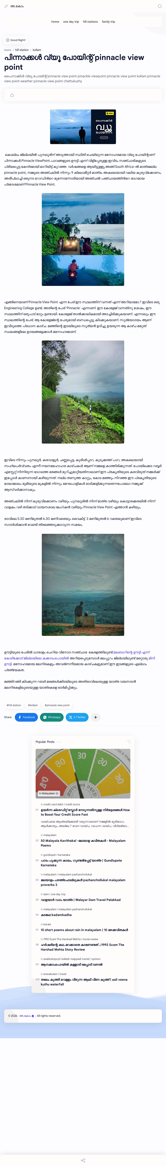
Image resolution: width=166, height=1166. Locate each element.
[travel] (63, 974)
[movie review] (90, 939)
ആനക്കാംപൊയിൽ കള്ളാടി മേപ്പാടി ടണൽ (71, 964)
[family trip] (108, 21)
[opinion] (96, 959)
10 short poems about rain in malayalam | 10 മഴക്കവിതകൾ (84, 930)
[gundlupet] (50, 855)
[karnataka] (64, 855)
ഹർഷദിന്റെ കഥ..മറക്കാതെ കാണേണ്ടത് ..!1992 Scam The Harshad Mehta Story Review (82, 947)
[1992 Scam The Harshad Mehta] (62, 939)
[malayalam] (49, 835)
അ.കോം (17, 6)
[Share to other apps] (96, 717)
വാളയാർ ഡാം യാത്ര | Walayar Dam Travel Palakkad (81, 900)
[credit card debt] (54, 804)
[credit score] (72, 804)
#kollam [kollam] (33, 705)
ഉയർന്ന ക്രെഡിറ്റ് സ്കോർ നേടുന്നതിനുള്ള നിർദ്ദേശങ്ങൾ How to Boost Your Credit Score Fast (85, 812)
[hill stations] (90, 21)
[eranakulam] (51, 974)
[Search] (160, 6)
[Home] (55, 21)
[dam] (46, 894)
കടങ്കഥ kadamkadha (56, 915)
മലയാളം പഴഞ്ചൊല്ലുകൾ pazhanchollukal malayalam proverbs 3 (83, 882)
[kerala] (47, 924)
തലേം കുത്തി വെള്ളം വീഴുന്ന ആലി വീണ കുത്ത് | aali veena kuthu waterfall (84, 982)
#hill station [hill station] (14, 705)
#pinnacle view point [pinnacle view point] (57, 705)
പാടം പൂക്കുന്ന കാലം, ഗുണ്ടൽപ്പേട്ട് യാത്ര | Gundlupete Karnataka (81, 862)
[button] (26, 717)
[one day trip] (71, 21)
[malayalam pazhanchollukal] (75, 874)
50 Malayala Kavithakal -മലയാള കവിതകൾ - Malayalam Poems (83, 843)
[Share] (83, 1160)
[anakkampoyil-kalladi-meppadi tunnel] (67, 959)
